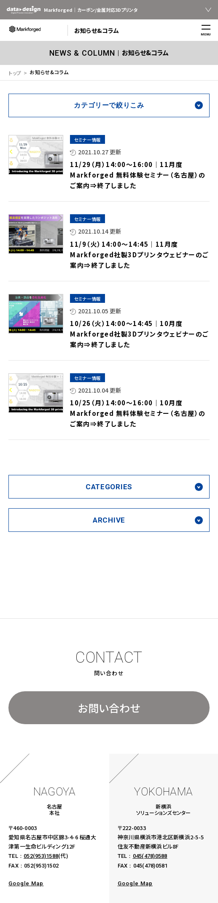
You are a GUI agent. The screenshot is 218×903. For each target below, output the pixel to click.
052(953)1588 (41, 856)
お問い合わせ (109, 707)
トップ (15, 72)
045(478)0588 (150, 856)
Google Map (25, 883)
